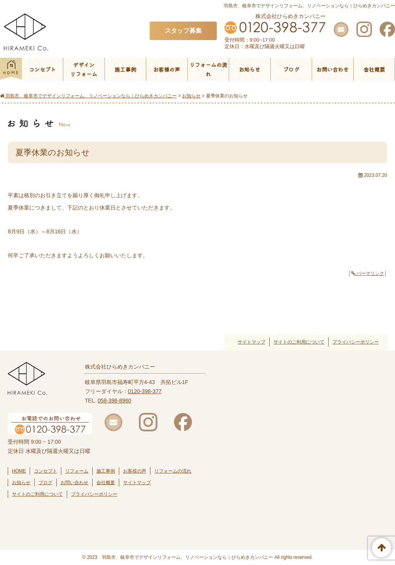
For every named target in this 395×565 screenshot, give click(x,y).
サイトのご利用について (298, 342)
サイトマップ (251, 342)
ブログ (291, 69)
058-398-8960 (114, 400)
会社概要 (374, 69)
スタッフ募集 (183, 30)
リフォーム (76, 471)
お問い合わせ (332, 69)
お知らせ (249, 69)
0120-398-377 (145, 391)
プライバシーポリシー (356, 342)
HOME (19, 471)
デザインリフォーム (83, 69)
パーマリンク (367, 273)
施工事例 (125, 69)
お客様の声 (166, 69)
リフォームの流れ (208, 69)
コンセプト (42, 69)
